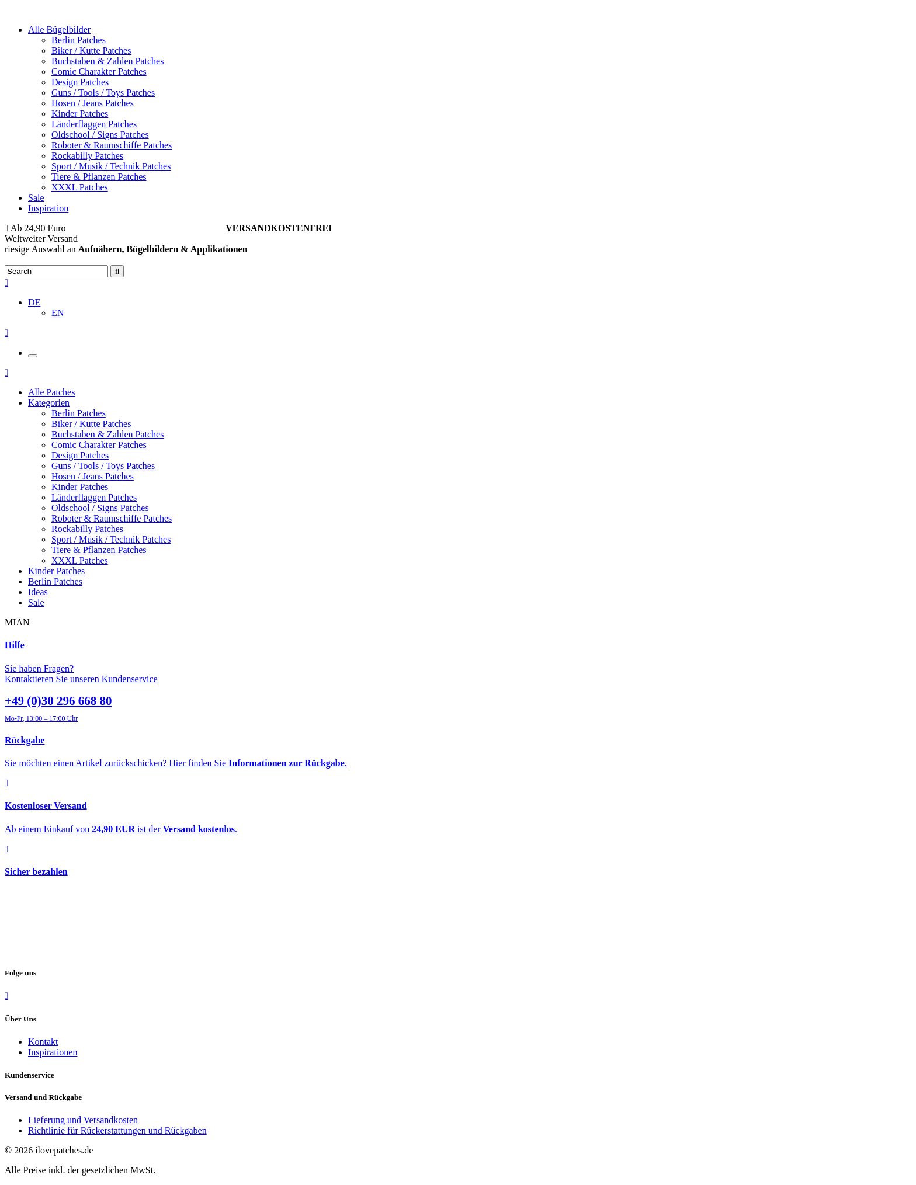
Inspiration (48, 208)
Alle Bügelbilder (59, 29)
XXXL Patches (79, 187)
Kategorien (49, 403)
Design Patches (80, 82)
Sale (36, 198)
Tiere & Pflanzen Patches (98, 177)
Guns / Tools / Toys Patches (103, 93)
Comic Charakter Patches (99, 72)
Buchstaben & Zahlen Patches (107, 61)
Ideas (38, 592)
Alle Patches (51, 392)
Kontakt (43, 1042)
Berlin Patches (78, 40)
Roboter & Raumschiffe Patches (111, 145)
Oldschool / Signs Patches (100, 135)
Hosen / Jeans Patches (92, 103)
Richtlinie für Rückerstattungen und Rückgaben (117, 1130)
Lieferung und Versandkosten (83, 1120)
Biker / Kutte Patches (91, 50)
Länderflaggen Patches (94, 124)
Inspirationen (52, 1052)
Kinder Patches (79, 114)
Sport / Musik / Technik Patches (111, 166)
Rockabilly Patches (87, 156)
